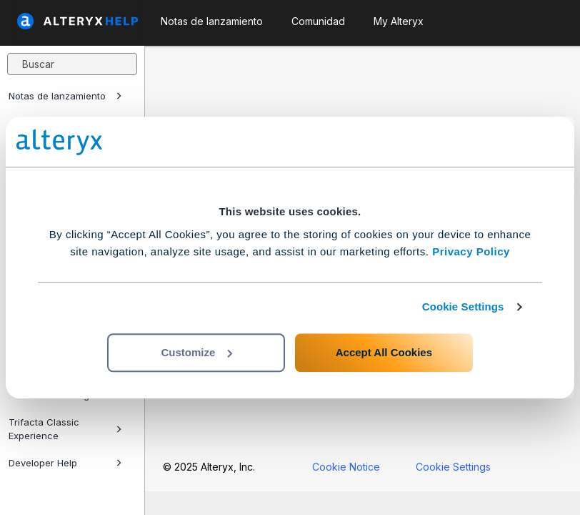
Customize (196, 352)
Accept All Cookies (384, 352)
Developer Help (65, 463)
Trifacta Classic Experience (65, 428)
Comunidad (318, 21)
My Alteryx (399, 21)
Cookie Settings (463, 306)
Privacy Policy (471, 251)
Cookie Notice (346, 467)
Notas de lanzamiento (65, 96)
